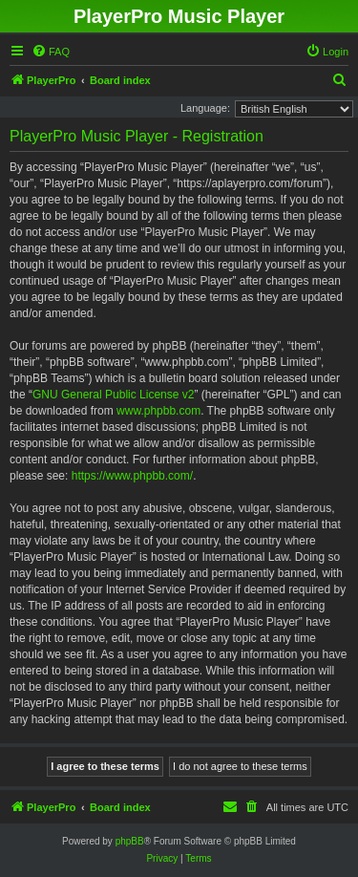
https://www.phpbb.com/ (132, 475)
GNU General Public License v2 (113, 394)
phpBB (130, 841)
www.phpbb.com (158, 410)
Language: (205, 108)
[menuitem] (51, 51)
